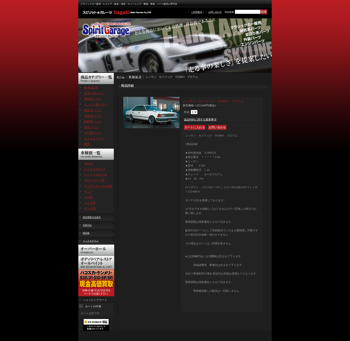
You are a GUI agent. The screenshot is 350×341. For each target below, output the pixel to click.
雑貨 (87, 144)
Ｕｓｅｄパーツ (94, 138)
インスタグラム (91, 241)
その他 (88, 197)
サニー (88, 191)
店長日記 (87, 225)
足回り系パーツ (94, 93)
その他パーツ (92, 132)
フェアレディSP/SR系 (98, 186)
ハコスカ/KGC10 (94, 169)
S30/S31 (89, 163)
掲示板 (86, 233)
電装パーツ (91, 127)
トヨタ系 (90, 203)
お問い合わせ (215, 12)
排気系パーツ (92, 98)
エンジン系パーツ (95, 104)
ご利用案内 (196, 12)
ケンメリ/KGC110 (95, 174)
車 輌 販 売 (91, 87)
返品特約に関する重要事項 (200, 119)
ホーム (121, 76)
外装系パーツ (92, 116)
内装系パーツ (92, 110)
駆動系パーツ (92, 121)
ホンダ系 (90, 208)
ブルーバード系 (94, 180)
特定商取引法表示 (92, 217)
